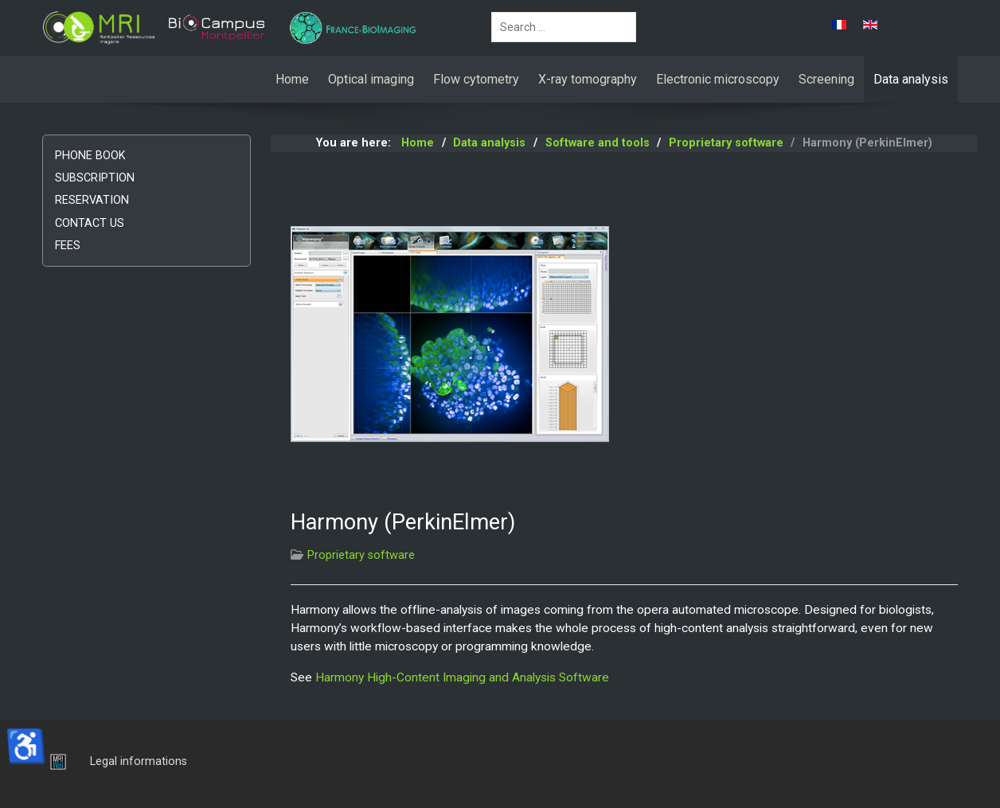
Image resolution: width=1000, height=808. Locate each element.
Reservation (92, 200)
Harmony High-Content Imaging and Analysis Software (462, 677)
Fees (67, 245)
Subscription (95, 178)
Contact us (89, 223)
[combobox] (563, 27)
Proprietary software (361, 555)
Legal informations (138, 761)
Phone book (90, 155)
